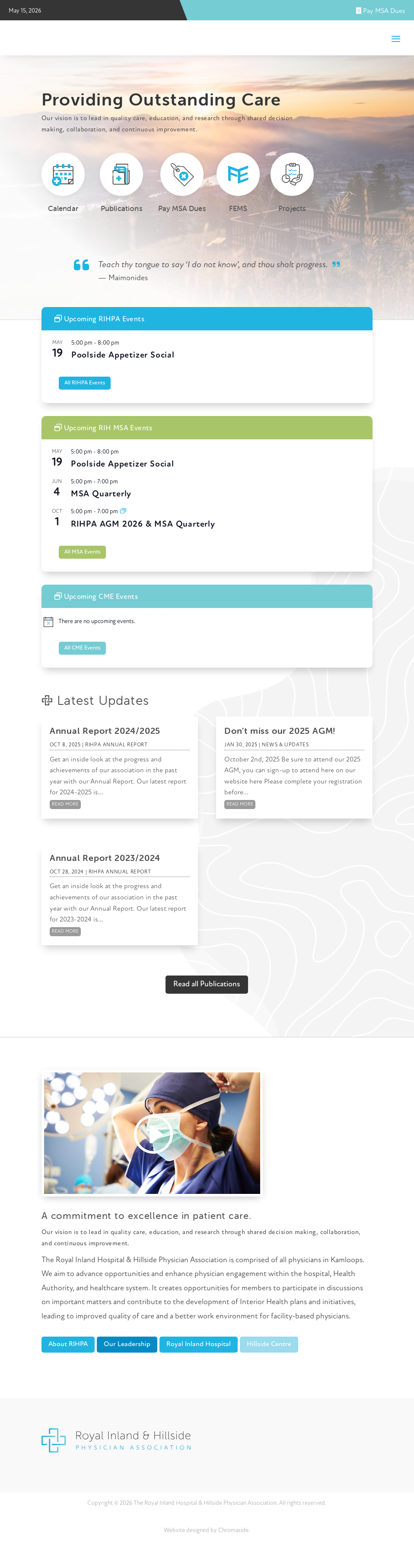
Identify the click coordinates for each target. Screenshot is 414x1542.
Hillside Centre (269, 1344)
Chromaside (233, 1530)
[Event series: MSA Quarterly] (123, 512)
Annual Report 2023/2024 (105, 857)
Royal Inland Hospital (198, 1344)
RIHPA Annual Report (116, 745)
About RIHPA (68, 1344)
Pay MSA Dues (380, 11)
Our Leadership (127, 1344)
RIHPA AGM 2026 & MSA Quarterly (143, 524)
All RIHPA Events (84, 383)
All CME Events (82, 648)
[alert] (207, 622)
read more (65, 804)
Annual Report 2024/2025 (105, 730)
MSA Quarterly (101, 494)
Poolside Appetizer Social (123, 355)
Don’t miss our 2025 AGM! (279, 730)
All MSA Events (82, 552)
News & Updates (285, 745)
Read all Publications (206, 984)
